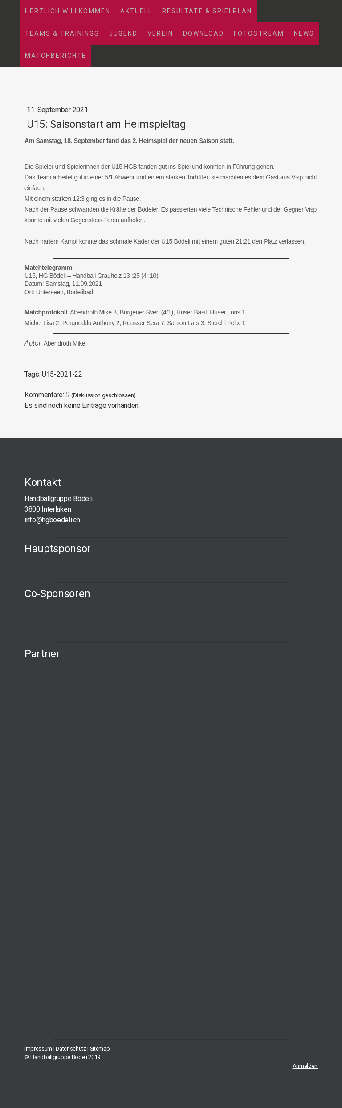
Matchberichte (55, 55)
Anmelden (305, 1066)
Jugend (123, 33)
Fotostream (259, 33)
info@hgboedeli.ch (52, 520)
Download (203, 33)
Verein (160, 33)
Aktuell (136, 11)
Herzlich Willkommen (67, 11)
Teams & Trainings (62, 33)
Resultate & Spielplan (207, 11)
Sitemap (100, 1048)
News (304, 33)
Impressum (38, 1048)
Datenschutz (71, 1048)
